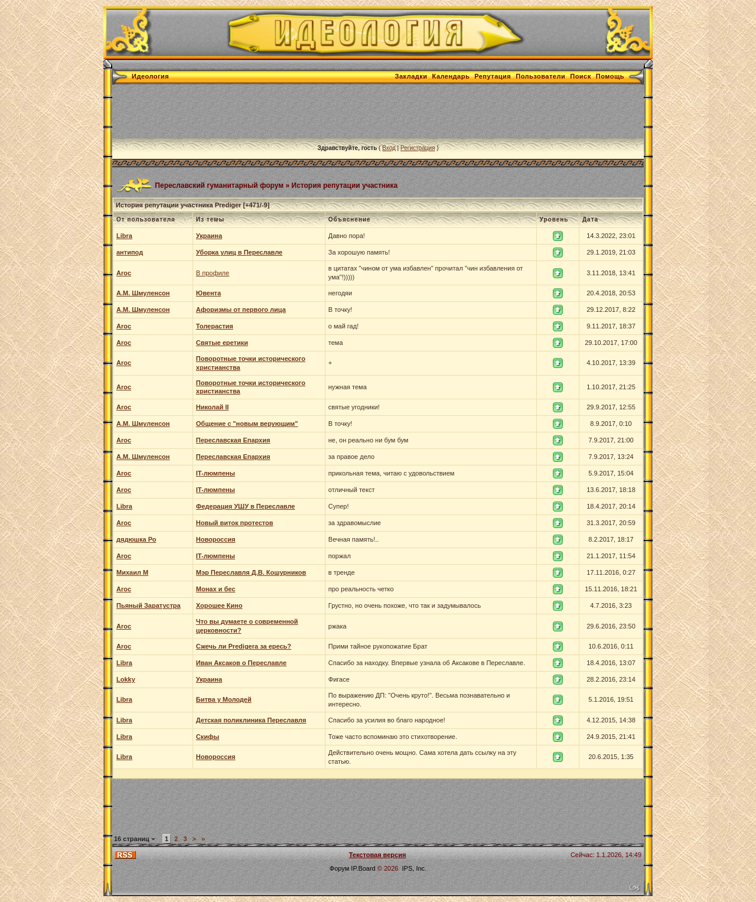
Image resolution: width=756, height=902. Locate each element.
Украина (209, 235)
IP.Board (363, 868)
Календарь (451, 76)
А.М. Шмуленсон (143, 293)
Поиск (580, 76)
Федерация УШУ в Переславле (245, 506)
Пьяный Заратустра (148, 605)
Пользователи (540, 76)
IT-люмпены (215, 473)
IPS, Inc (413, 868)
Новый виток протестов (234, 522)
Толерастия (214, 326)
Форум (339, 868)
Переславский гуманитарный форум (219, 185)
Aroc (123, 272)
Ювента (208, 293)
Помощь (610, 76)
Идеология (150, 76)
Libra (124, 235)
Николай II (212, 407)
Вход (389, 148)
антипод (129, 252)
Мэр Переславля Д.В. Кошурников (251, 572)
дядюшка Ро (136, 539)
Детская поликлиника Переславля (251, 720)
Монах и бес (216, 588)
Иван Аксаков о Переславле (241, 662)
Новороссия (216, 539)
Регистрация (417, 148)
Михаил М (132, 572)
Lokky (125, 679)
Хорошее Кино (219, 605)
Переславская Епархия (233, 440)
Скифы (207, 736)
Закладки (411, 76)
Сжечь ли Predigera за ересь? (243, 646)
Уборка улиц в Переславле (239, 252)
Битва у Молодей (224, 699)
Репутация (492, 76)
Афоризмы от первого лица (241, 309)
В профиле (212, 272)
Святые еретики (222, 342)
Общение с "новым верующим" (247, 423)
